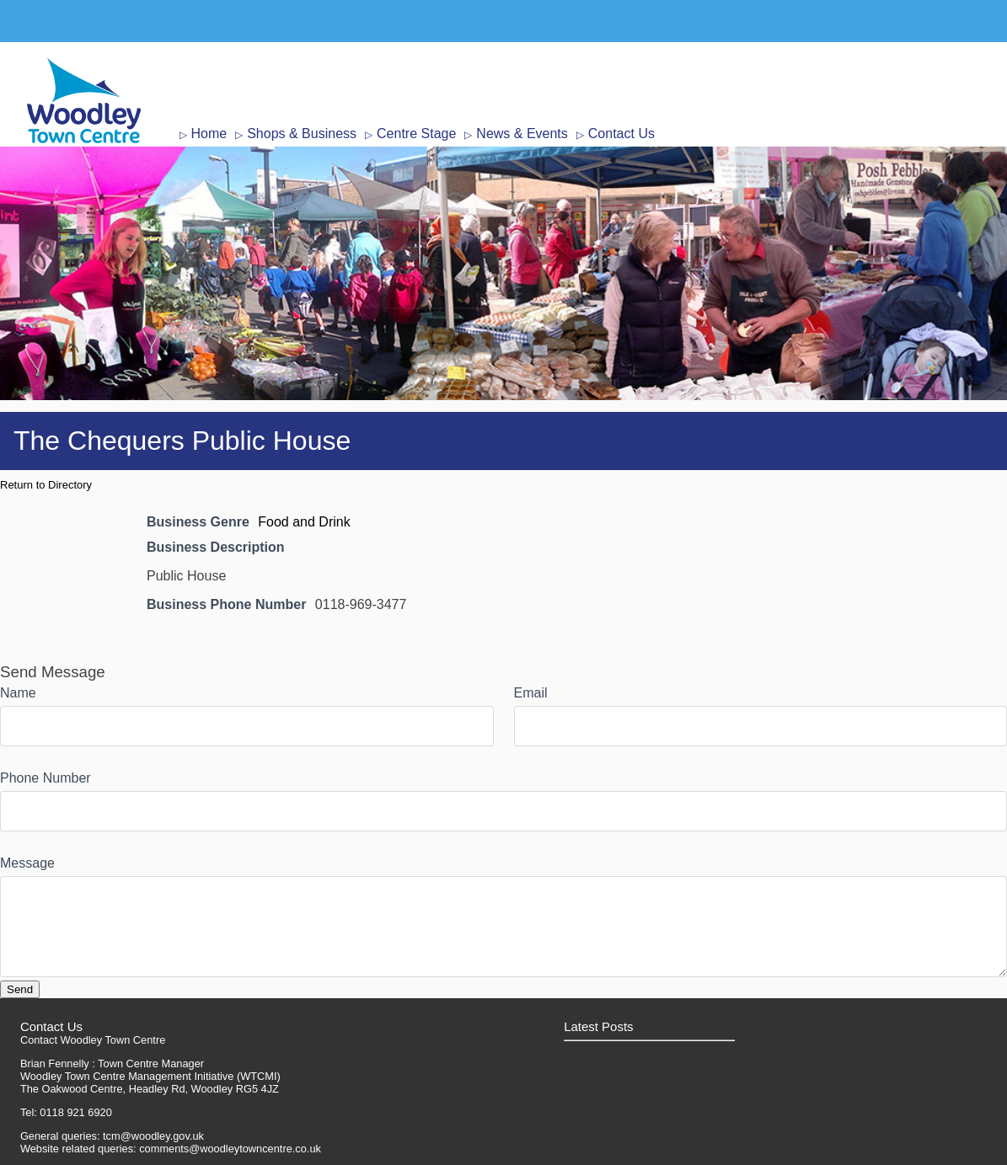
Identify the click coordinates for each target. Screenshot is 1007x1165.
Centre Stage (416, 133)
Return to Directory (46, 484)
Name (18, 693)
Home (209, 133)
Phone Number (45, 778)
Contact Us (621, 133)
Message (27, 863)
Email (531, 693)
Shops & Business (301, 133)
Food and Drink (304, 522)
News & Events (521, 133)
